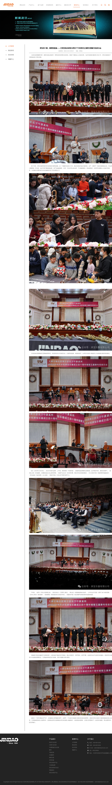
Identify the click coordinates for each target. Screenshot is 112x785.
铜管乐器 (51, 757)
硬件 (50, 750)
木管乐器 (51, 760)
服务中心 (58, 5)
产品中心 (31, 5)
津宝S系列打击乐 (54, 767)
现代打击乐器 (53, 742)
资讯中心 (76, 5)
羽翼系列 (51, 770)
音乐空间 (11, 55)
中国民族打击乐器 (54, 747)
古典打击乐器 (53, 745)
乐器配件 (51, 755)
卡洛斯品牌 (52, 765)
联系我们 (86, 5)
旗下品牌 (40, 5)
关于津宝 (95, 5)
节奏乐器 (51, 752)
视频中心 (11, 59)
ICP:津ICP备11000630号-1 (44, 781)
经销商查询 (49, 5)
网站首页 (22, 5)
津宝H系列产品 (53, 772)
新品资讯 (11, 50)
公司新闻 (11, 46)
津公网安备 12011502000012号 (60, 781)
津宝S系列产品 (53, 762)
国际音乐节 (67, 5)
